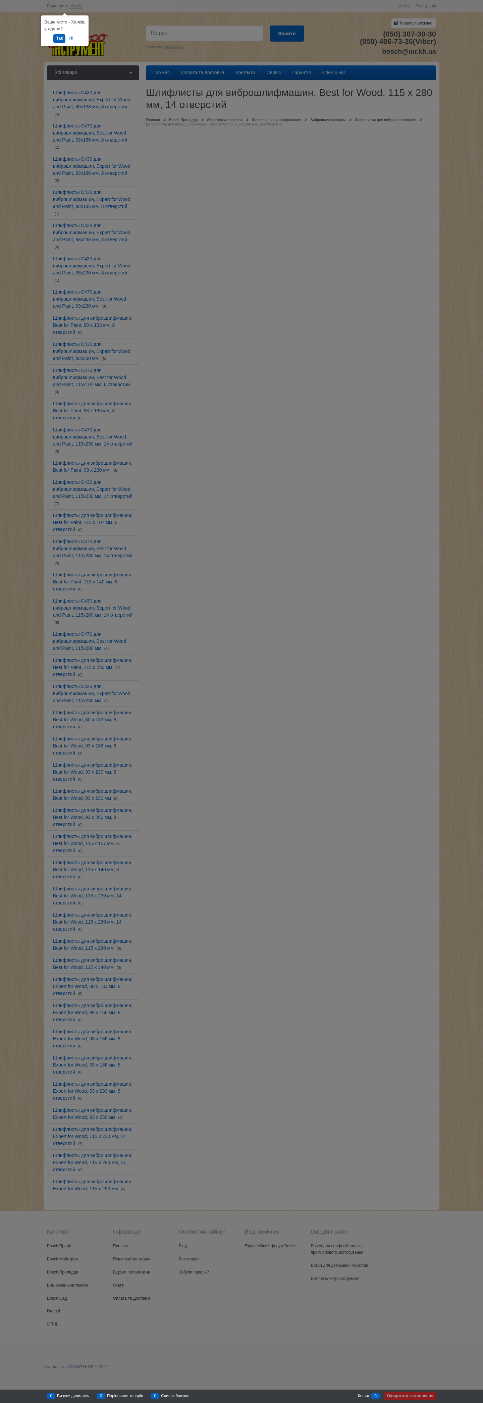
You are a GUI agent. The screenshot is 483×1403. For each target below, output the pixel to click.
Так (59, 38)
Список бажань (175, 1396)
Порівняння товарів (125, 1396)
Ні (71, 38)
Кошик (364, 1396)
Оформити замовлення (410, 1396)
